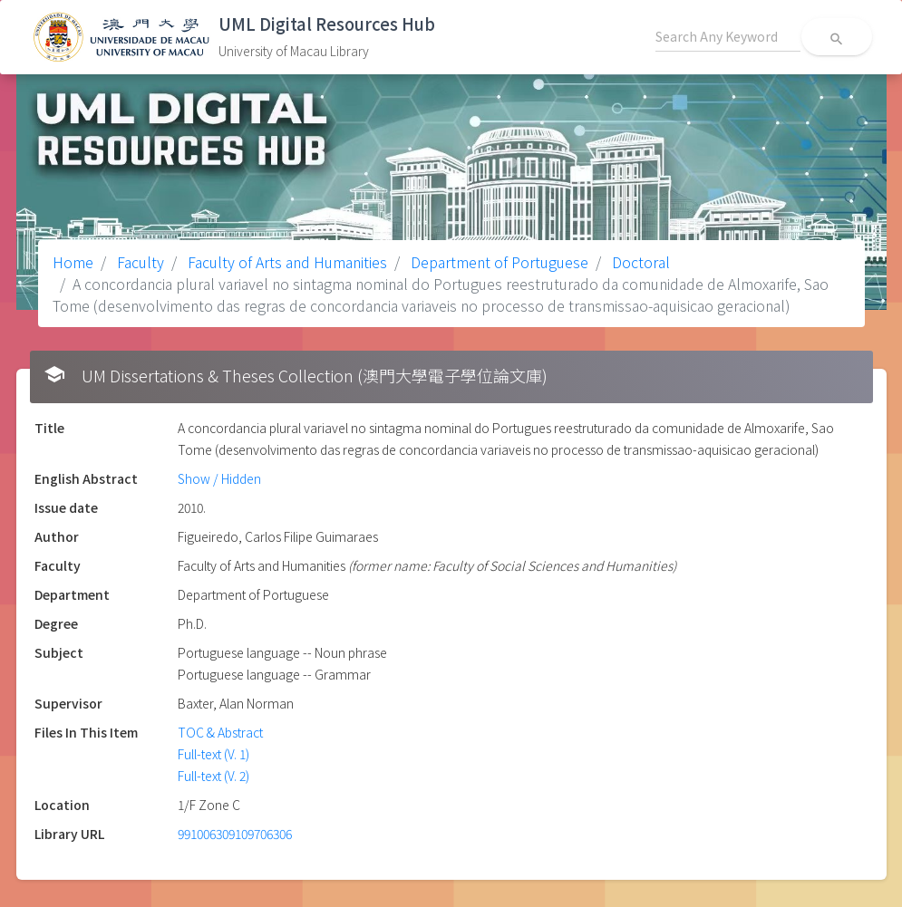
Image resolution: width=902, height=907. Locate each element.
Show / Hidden (219, 478)
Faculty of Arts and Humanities (285, 262)
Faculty (138, 262)
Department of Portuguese (497, 262)
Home (73, 262)
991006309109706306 (235, 834)
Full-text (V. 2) (213, 776)
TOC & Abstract (220, 732)
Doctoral (639, 262)
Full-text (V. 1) (213, 754)
